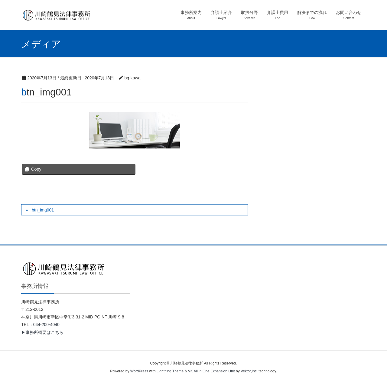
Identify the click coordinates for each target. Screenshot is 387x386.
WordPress (139, 371)
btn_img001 (43, 210)
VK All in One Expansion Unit (211, 371)
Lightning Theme (170, 371)
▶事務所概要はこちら (42, 332)
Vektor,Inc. (249, 371)
